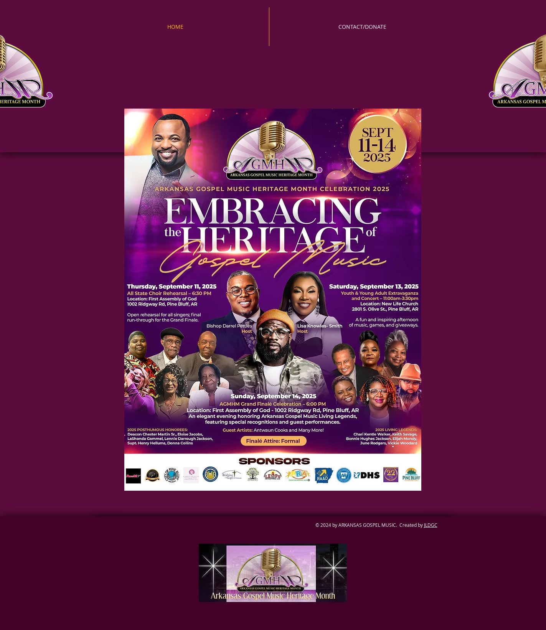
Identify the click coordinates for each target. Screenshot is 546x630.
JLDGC (430, 525)
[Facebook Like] (202, 538)
